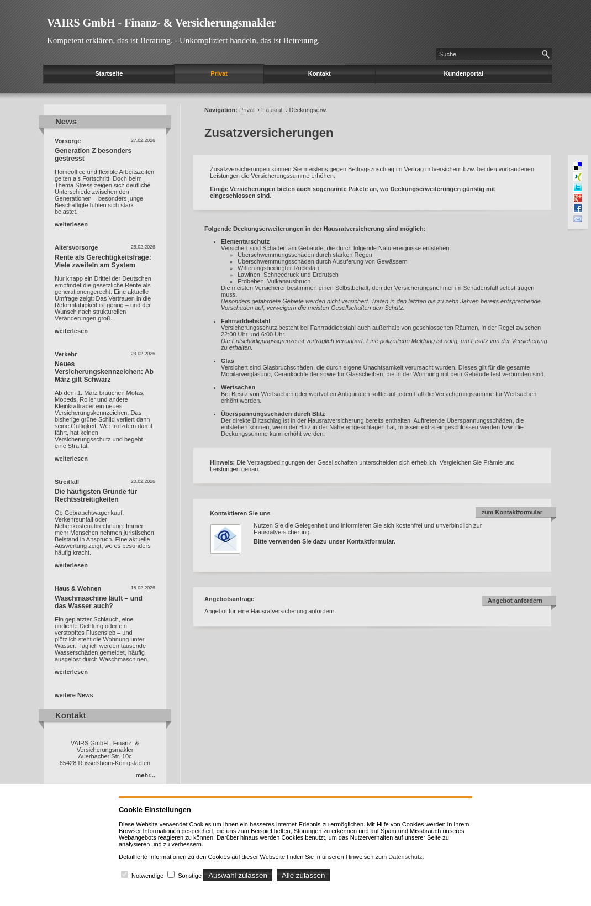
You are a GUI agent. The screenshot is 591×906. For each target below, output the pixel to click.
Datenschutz (405, 857)
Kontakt (319, 73)
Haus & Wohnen (78, 588)
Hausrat (272, 110)
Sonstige (190, 875)
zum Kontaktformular (511, 512)
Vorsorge (68, 141)
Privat (219, 73)
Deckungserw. (308, 110)
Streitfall (67, 481)
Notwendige (147, 875)
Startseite (109, 73)
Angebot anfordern (515, 600)
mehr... (145, 775)
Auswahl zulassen (237, 875)
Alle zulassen (303, 875)
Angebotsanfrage (229, 599)
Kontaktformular (370, 541)
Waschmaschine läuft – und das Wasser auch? (99, 602)
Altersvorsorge (76, 247)
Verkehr (66, 354)
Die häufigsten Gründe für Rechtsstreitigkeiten (96, 495)
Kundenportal (464, 73)
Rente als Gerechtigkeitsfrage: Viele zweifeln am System (103, 261)
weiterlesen (71, 224)
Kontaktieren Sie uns (240, 513)
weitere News (74, 695)
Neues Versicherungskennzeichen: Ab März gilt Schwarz (104, 371)
